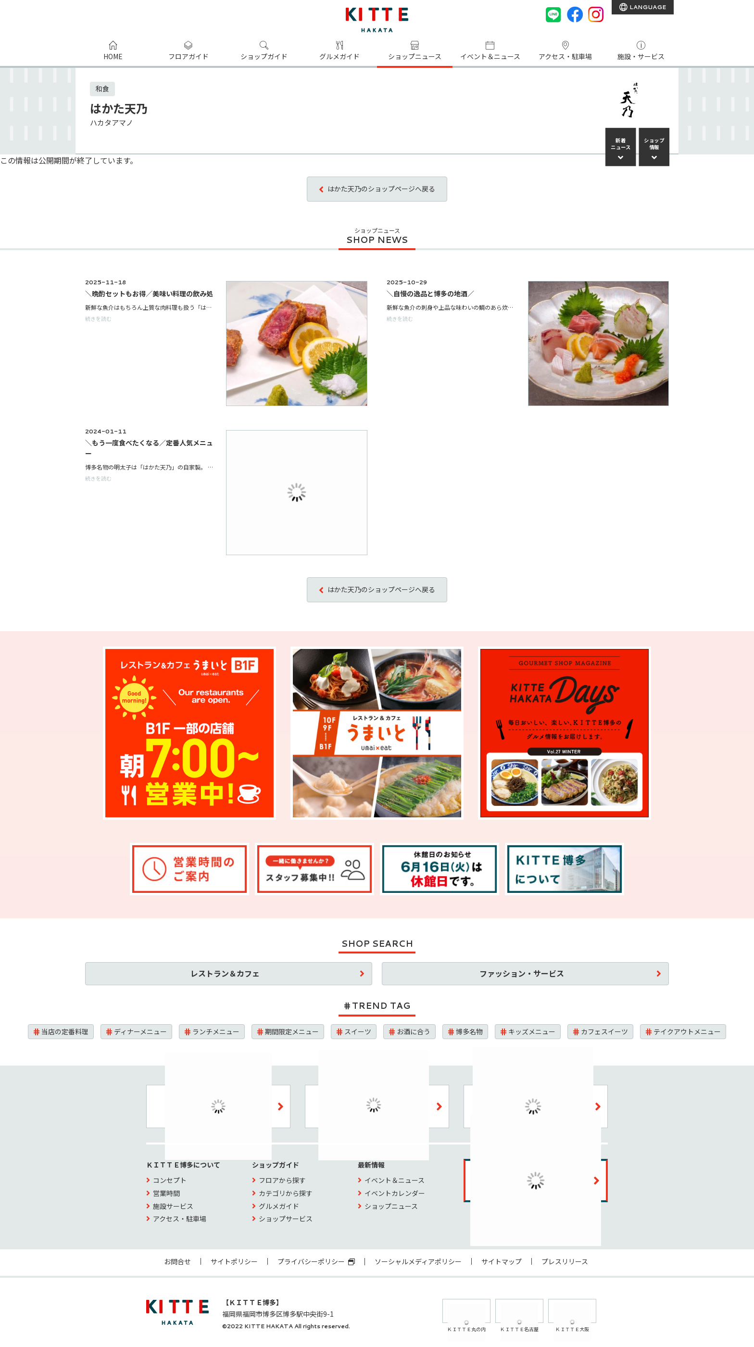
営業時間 (166, 1193)
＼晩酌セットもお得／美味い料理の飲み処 (149, 293)
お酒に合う (413, 1031)
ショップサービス (286, 1218)
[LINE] (553, 14)
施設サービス (173, 1206)
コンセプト (170, 1180)
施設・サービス (641, 57)
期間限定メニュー (292, 1031)
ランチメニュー (215, 1031)
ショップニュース (414, 57)
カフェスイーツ (604, 1031)
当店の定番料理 (64, 1031)
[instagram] (595, 14)
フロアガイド (188, 57)
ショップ (654, 144)
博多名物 (469, 1031)
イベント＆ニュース (490, 57)
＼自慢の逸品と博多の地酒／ (430, 293)
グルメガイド (339, 57)
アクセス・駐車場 (565, 57)
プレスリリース (564, 1261)
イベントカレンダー (394, 1193)
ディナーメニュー (140, 1031)
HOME (113, 57)
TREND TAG (381, 1005)
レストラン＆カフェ (225, 973)
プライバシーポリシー (316, 1261)
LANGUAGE (647, 7)
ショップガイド (264, 57)
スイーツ (357, 1031)
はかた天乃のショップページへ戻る (381, 188)
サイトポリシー (234, 1261)
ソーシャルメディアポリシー (418, 1261)
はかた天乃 (119, 108)
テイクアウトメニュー (687, 1031)
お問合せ (177, 1261)
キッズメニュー (531, 1031)
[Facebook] (574, 14)
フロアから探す (282, 1180)
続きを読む (98, 318)
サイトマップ (501, 1261)
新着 (620, 144)
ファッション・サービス (521, 973)
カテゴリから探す (286, 1193)
